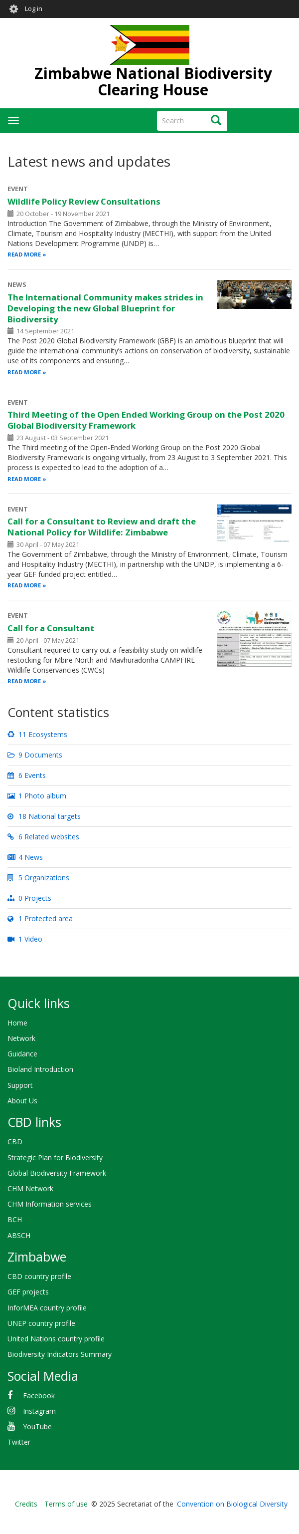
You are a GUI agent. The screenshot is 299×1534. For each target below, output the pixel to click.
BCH (14, 1219)
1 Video (24, 939)
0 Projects (29, 898)
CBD (14, 1141)
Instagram (39, 1411)
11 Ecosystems (37, 734)
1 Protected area (40, 918)
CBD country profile (39, 1276)
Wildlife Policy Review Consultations (83, 201)
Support (20, 1085)
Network (21, 1038)
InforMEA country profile (47, 1307)
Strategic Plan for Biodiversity (55, 1157)
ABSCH (18, 1235)
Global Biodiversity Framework (56, 1173)
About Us (22, 1100)
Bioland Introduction (40, 1069)
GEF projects (28, 1291)
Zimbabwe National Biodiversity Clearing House (153, 81)
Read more (24, 254)
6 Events (26, 775)
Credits (26, 1504)
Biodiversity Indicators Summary (59, 1354)
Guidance (22, 1053)
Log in (33, 8)
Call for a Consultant (50, 628)
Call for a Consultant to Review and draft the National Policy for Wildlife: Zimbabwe (101, 526)
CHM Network (30, 1188)
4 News (25, 857)
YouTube (37, 1426)
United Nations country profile (56, 1338)
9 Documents (34, 755)
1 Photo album (36, 795)
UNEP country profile (41, 1323)
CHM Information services (49, 1204)
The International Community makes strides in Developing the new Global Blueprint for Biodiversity (105, 308)
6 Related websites (43, 836)
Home (17, 1022)
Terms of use (66, 1504)
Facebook (39, 1395)
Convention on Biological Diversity (232, 1504)
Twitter (18, 1442)
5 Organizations (38, 877)
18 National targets (44, 816)
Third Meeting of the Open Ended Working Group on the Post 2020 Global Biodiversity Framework (146, 420)
